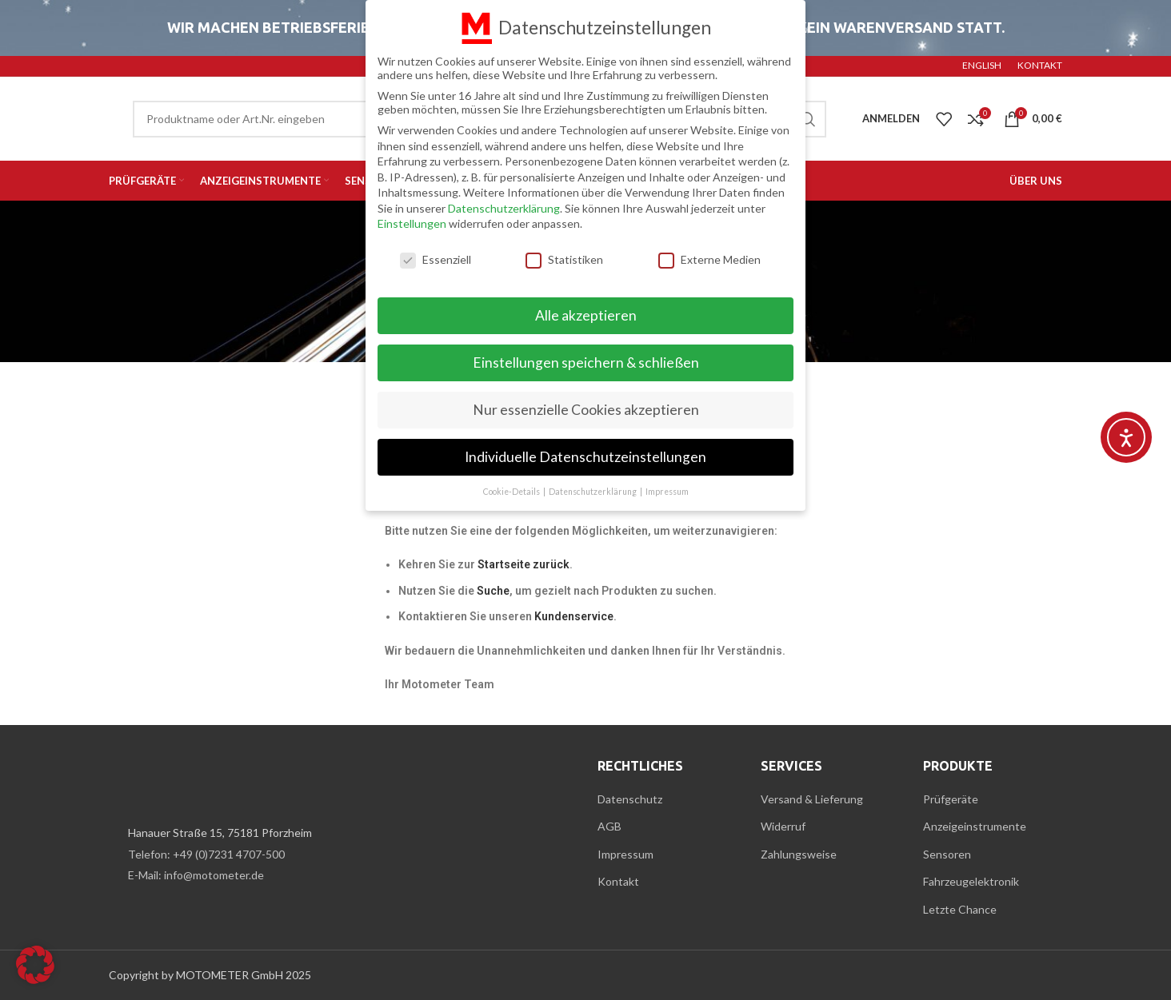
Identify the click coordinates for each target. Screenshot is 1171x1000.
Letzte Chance (960, 909)
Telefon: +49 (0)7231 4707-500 (206, 854)
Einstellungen (412, 222)
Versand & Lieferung (812, 799)
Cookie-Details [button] (512, 489)
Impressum (625, 854)
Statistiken (564, 258)
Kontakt (618, 881)
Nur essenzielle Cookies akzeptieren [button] (586, 407)
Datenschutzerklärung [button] (593, 489)
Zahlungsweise (799, 854)
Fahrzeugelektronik (971, 881)
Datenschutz (629, 799)
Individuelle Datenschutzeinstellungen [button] (585, 454)
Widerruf (783, 826)
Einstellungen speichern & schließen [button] (586, 360)
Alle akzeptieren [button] (586, 313)
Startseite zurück (524, 564)
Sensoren (947, 854)
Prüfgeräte (950, 799)
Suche (493, 590)
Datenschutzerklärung (504, 206)
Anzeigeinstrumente (974, 826)
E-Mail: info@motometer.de (196, 875)
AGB (609, 826)
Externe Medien (709, 258)
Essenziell (435, 258)
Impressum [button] (667, 489)
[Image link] (197, 781)
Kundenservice (573, 616)
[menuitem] (981, 66)
